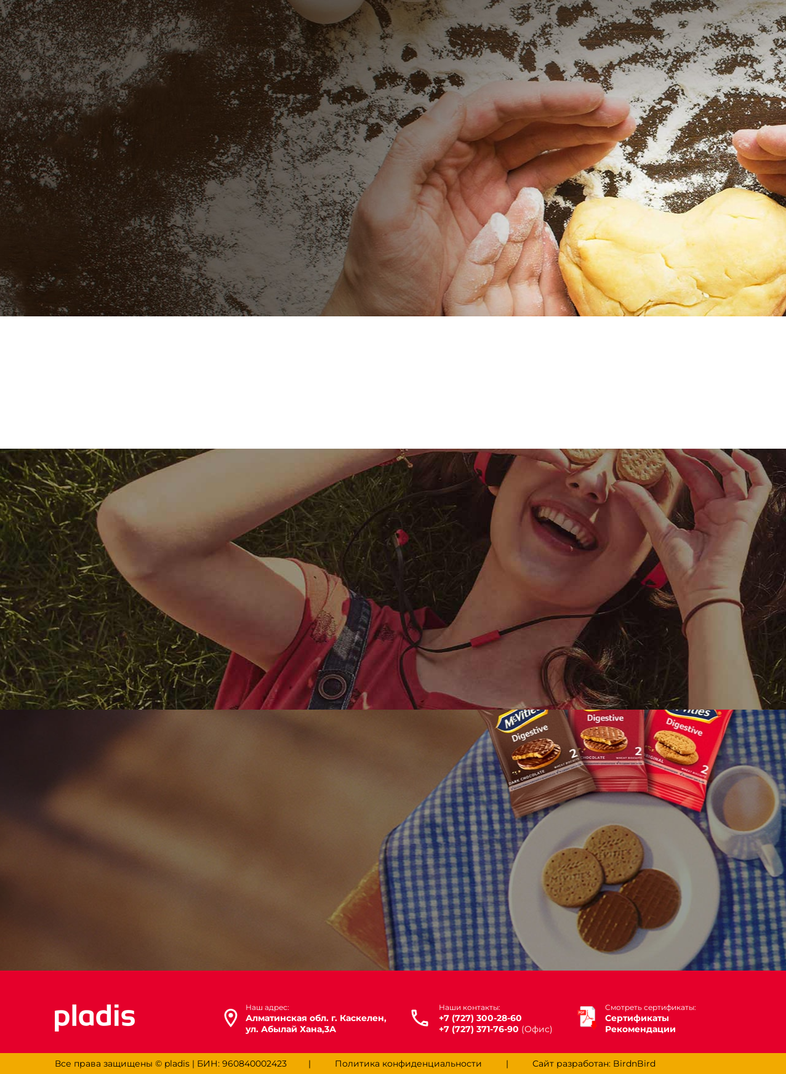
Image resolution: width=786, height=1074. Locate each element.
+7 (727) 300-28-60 (480, 1018)
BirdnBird (634, 1063)
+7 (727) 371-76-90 (479, 1029)
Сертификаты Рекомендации (650, 1019)
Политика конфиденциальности (408, 1063)
